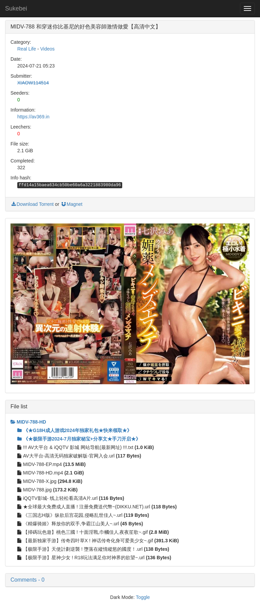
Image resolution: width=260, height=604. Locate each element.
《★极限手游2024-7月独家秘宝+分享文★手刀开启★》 (78, 439)
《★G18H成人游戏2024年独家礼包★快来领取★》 (74, 430)
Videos (47, 49)
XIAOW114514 (33, 82)
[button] (130, 580)
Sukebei (16, 8)
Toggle (143, 597)
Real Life (26, 49)
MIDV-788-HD (28, 422)
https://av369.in (33, 116)
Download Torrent (31, 204)
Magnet (72, 204)
